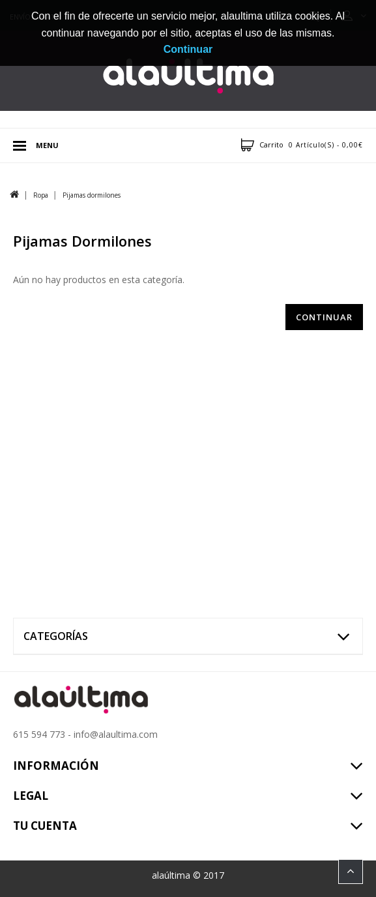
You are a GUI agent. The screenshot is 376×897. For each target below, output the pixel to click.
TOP (350, 871)
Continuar (324, 317)
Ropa (40, 195)
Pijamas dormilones (92, 195)
